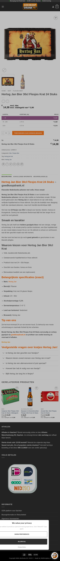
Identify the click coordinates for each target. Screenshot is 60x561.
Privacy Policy (22, 547)
